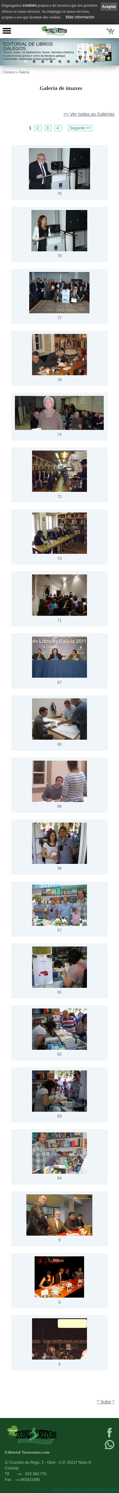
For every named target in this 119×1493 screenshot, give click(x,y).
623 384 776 (31, 1474)
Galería (24, 72)
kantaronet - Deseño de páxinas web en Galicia (85, 1489)
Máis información (80, 17)
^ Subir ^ (106, 1401)
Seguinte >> (80, 128)
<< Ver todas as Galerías (89, 114)
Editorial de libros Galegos (28, 46)
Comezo (9, 72)
